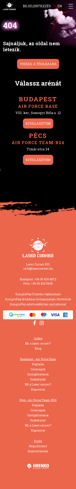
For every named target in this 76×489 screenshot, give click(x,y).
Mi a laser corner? (38, 343)
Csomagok (38, 369)
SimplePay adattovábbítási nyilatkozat (38, 304)
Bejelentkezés (37, 6)
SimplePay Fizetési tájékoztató (38, 294)
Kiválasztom (38, 123)
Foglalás (38, 364)
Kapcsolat (38, 389)
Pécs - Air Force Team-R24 (38, 400)
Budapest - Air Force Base (38, 359)
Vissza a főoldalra (38, 64)
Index (38, 338)
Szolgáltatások (38, 374)
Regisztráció (38, 446)
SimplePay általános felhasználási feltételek (38, 299)
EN (59, 6)
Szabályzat (38, 379)
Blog (38, 348)
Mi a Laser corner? (38, 384)
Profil (38, 441)
